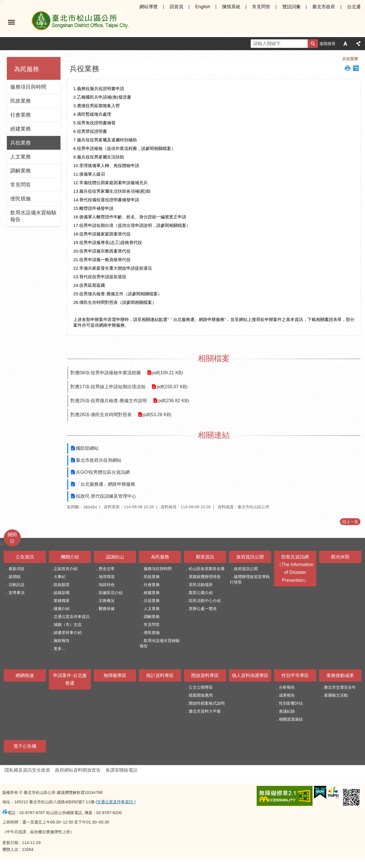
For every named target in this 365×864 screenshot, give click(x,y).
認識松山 (115, 556)
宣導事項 (17, 592)
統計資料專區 (160, 675)
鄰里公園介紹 (201, 592)
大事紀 (60, 576)
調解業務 (20, 171)
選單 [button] (11, 22)
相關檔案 (214, 358)
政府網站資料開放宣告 (78, 770)
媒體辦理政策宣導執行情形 (250, 579)
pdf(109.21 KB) (167, 372)
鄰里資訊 (205, 556)
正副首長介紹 (66, 568)
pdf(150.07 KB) (171, 386)
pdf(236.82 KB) (173, 400)
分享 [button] (358, 43)
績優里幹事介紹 (68, 632)
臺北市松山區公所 (80, 22)
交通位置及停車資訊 (72, 616)
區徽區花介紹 (111, 592)
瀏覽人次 (10, 849)
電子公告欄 (24, 746)
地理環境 (107, 576)
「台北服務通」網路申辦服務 (105, 484)
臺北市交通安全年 (340, 687)
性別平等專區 (295, 675)
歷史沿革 (107, 568)
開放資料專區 (205, 675)
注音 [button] (356, 68)
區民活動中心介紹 (205, 600)
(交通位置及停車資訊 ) (116, 802)
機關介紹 (70, 556)
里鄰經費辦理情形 (205, 576)
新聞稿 (15, 576)
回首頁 (176, 6)
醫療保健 (107, 608)
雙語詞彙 (291, 6)
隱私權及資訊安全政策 (27, 770)
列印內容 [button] (347, 68)
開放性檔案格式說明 (207, 703)
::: (2, 2)
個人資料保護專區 (250, 675)
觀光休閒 (340, 556)
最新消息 (17, 568)
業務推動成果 (340, 675)
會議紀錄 (287, 711)
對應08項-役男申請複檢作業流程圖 (105, 372)
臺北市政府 (323, 6)
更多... (59, 648)
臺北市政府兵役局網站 (98, 460)
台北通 (354, 6)
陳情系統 (231, 6)
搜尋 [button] (313, 43)
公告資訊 (25, 556)
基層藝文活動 (336, 695)
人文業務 (20, 157)
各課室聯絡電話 (121, 770)
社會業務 (20, 115)
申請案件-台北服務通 (69, 679)
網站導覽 (148, 6)
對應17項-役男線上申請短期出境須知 (107, 386)
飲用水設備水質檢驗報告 (33, 216)
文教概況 (107, 600)
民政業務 (20, 101)
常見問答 (261, 6)
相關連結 (214, 435)
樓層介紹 (62, 608)
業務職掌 (62, 600)
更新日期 (10, 842)
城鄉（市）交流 (68, 624)
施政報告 (62, 640)
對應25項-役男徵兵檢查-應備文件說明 (108, 400)
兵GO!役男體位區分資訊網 (103, 472)
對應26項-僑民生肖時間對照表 (101, 414)
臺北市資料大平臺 (205, 711)
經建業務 (20, 129)
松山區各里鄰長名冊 (207, 568)
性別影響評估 (291, 703)
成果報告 (287, 695)
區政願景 (62, 584)
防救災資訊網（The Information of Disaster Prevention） (295, 568)
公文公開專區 (201, 687)
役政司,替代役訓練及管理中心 (106, 496)
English (202, 6)
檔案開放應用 (201, 695)
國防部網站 (87, 448)
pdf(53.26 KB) (157, 414)
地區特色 (107, 584)
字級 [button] (345, 43)
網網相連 (25, 675)
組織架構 (62, 592)
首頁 (306, 58)
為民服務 (26, 69)
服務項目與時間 (28, 87)
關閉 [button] (12, 534)
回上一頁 (350, 521)
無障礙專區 (115, 675)
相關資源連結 (291, 719)
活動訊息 (17, 584)
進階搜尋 (327, 43)
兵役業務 (20, 143)
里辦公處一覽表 (203, 608)
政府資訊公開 (250, 556)
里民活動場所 (201, 584)
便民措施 (20, 199)
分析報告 (287, 687)
